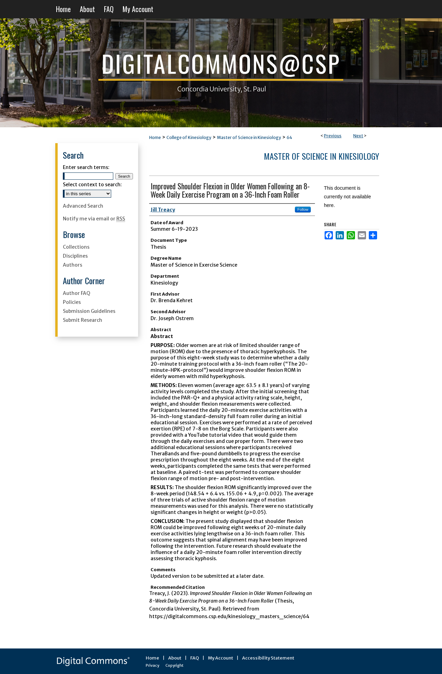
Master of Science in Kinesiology (249, 137)
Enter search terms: (86, 167)
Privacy (152, 665)
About (174, 658)
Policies (72, 302)
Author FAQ (76, 293)
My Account (220, 658)
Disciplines (75, 256)
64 (289, 137)
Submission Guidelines (89, 311)
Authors (72, 265)
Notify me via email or (94, 219)
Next (358, 135)
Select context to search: (92, 184)
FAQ (194, 658)
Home (155, 137)
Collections (76, 247)
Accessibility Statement (268, 658)
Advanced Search (83, 206)
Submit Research (82, 320)
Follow (302, 209)
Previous (333, 135)
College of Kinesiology (188, 137)
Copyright (174, 665)
